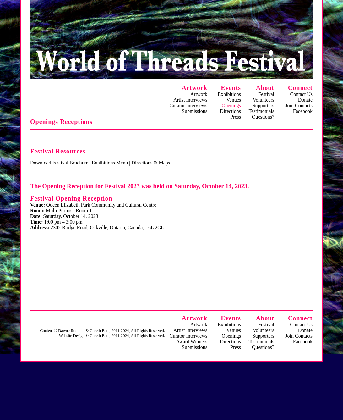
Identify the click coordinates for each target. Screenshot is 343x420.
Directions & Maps (150, 162)
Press (235, 116)
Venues (233, 99)
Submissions (194, 111)
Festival (266, 94)
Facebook (303, 111)
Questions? (263, 116)
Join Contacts (299, 105)
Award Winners (191, 341)
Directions (230, 111)
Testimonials (261, 111)
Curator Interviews (188, 105)
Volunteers (263, 99)
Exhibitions (229, 94)
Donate (305, 99)
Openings (231, 336)
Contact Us (301, 94)
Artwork (198, 94)
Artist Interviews (190, 99)
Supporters (263, 105)
